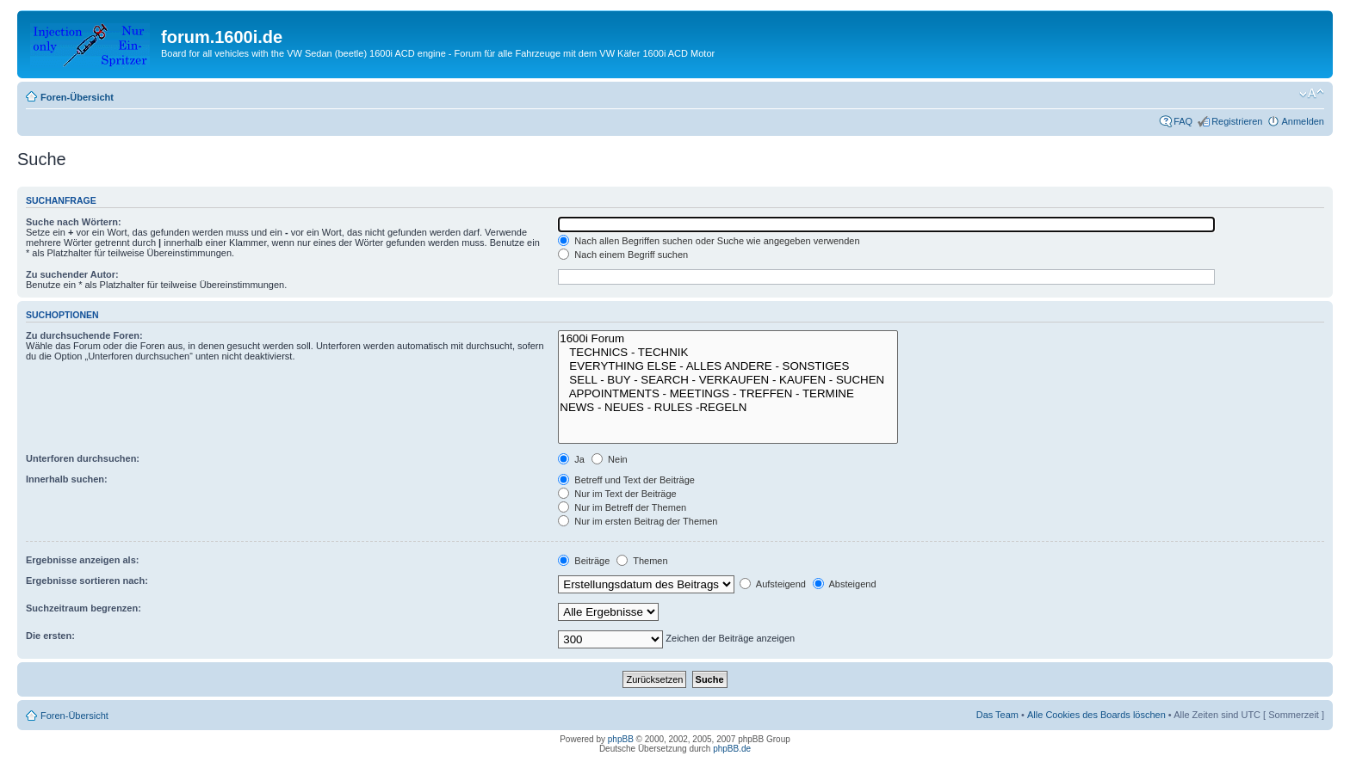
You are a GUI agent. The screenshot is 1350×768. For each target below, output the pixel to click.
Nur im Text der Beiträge (617, 493)
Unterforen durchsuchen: (82, 458)
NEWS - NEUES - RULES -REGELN (727, 408)
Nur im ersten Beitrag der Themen (637, 521)
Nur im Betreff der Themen (622, 507)
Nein (609, 459)
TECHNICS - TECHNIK (727, 352)
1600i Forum (727, 339)
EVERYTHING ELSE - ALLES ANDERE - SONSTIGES (727, 366)
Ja (571, 459)
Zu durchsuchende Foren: (84, 335)
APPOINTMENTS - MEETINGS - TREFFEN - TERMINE (727, 394)
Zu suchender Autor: (72, 274)
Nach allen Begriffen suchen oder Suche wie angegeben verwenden (708, 241)
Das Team (997, 715)
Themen (641, 561)
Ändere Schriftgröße (1311, 93)
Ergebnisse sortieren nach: (87, 580)
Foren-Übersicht (77, 97)
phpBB (621, 739)
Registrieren (1236, 121)
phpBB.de (732, 748)
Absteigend (844, 584)
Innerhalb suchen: (67, 479)
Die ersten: (50, 635)
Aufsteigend (773, 584)
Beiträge (584, 561)
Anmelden (1302, 121)
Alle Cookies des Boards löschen (1096, 715)
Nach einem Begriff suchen (623, 254)
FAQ (1183, 121)
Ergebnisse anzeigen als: (82, 560)
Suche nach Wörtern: (73, 222)
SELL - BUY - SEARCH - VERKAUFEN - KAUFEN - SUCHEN (727, 380)
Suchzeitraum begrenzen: (83, 608)
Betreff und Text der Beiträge (626, 480)
